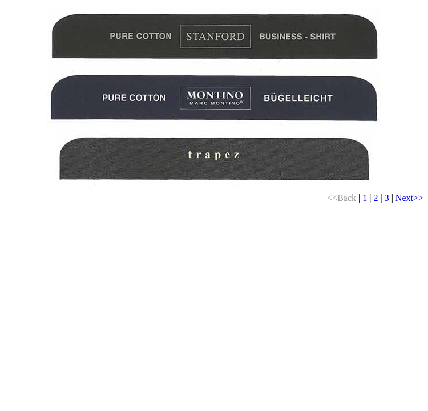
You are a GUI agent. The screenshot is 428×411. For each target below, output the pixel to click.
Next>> (409, 198)
